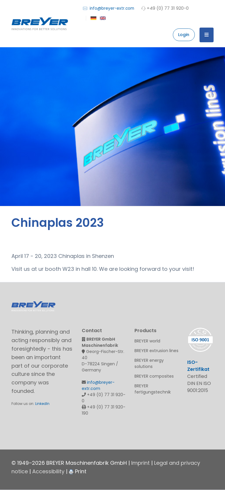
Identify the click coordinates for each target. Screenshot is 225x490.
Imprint (140, 463)
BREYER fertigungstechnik (152, 389)
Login (183, 35)
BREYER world (147, 341)
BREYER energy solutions (149, 363)
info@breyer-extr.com (108, 8)
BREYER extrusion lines (156, 351)
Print (77, 471)
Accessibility (48, 471)
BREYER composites (154, 376)
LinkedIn (42, 403)
